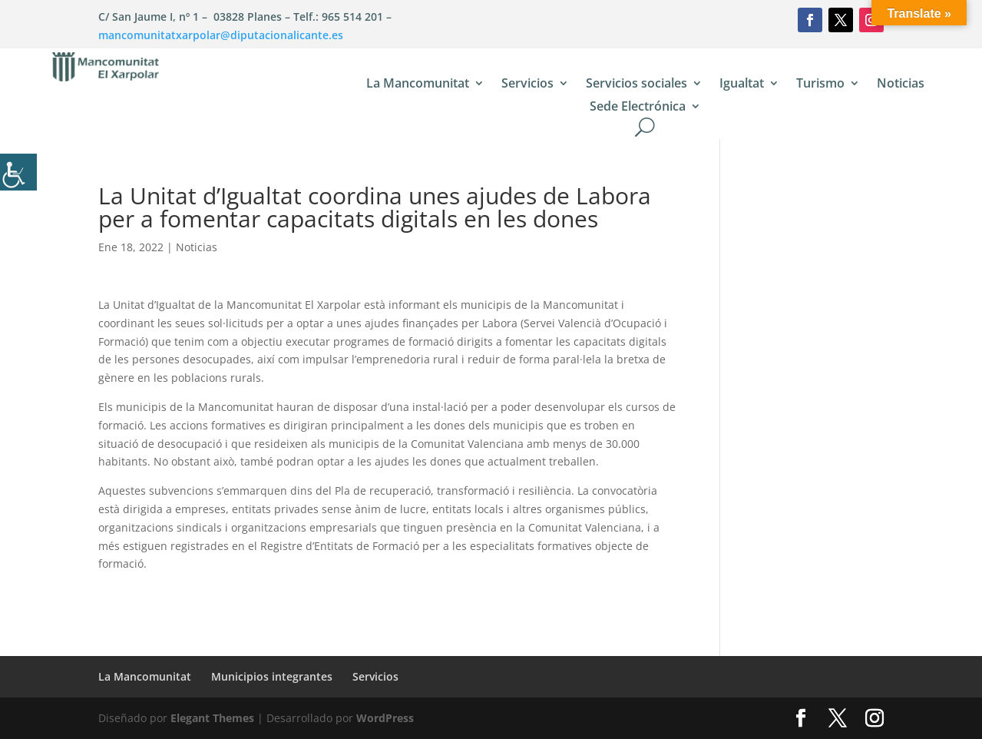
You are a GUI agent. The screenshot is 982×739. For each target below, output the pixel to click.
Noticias (900, 84)
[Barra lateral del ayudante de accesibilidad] (18, 172)
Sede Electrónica (638, 107)
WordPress (385, 718)
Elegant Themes (212, 718)
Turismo (820, 84)
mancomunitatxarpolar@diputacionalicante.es (220, 35)
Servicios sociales (636, 84)
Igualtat (741, 84)
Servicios (527, 84)
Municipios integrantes (271, 676)
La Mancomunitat (417, 84)
